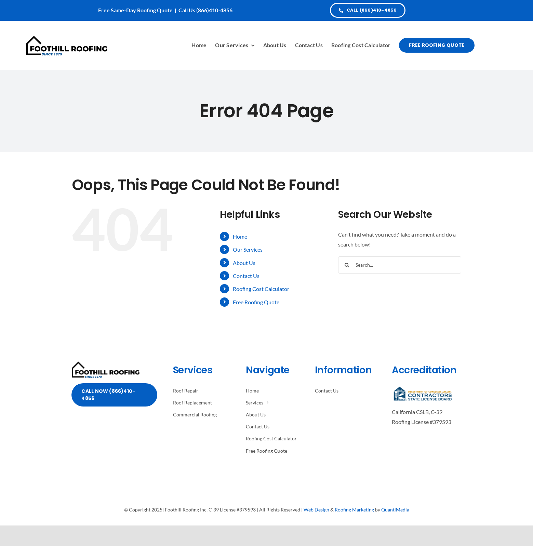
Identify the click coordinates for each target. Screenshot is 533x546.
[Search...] (399, 265)
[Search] (346, 265)
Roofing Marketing (354, 509)
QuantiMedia (395, 509)
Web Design (316, 509)
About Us (244, 262)
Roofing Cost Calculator (261, 288)
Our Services (248, 249)
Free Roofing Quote (256, 302)
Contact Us (246, 275)
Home (240, 236)
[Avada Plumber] (67, 38)
